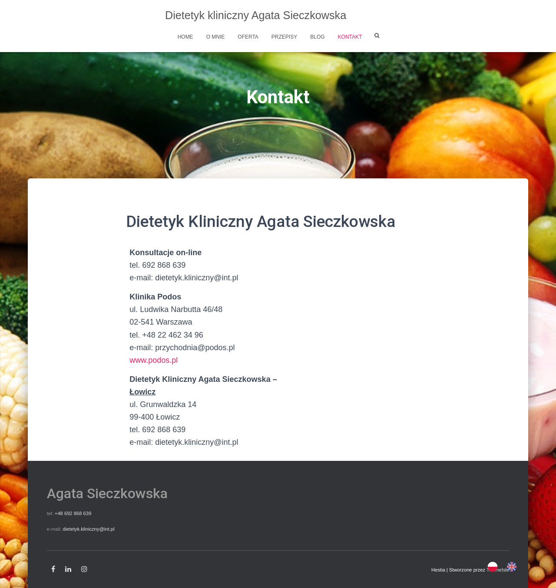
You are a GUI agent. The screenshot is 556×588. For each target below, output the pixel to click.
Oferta (248, 37)
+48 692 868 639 (73, 513)
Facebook (53, 569)
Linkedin (68, 569)
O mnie (215, 37)
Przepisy (284, 37)
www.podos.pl (153, 360)
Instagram (84, 569)
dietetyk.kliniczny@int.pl (88, 529)
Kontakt (350, 37)
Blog (317, 37)
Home (185, 37)
